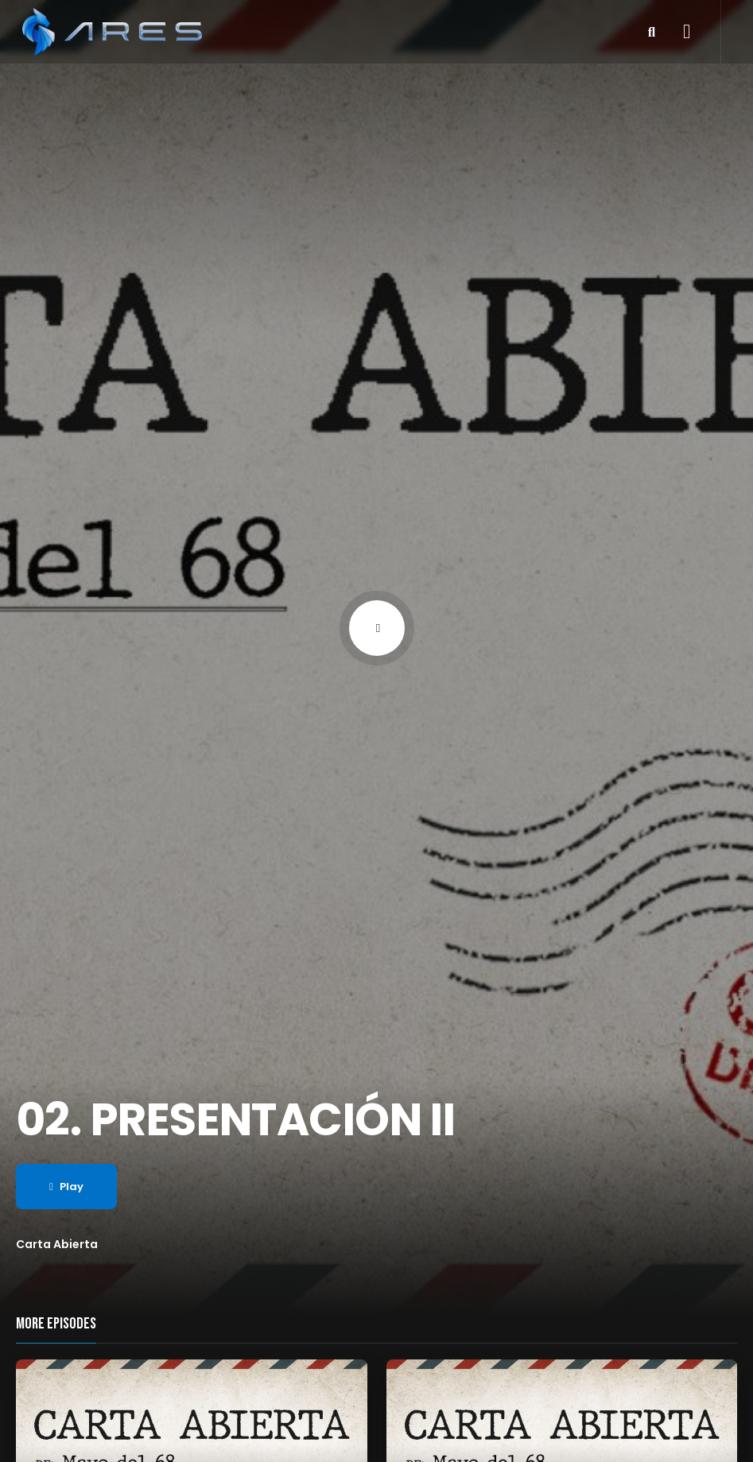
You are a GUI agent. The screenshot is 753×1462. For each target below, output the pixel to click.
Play (66, 1186)
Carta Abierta (57, 1244)
